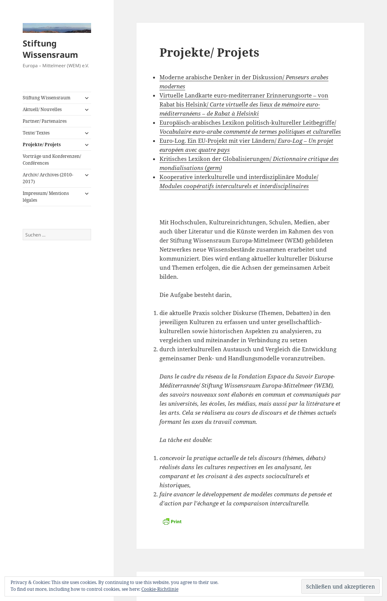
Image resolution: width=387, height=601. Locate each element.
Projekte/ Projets (42, 144)
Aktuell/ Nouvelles (42, 109)
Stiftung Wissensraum (50, 48)
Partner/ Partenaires (45, 121)
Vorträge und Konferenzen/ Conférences (52, 159)
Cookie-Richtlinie (159, 589)
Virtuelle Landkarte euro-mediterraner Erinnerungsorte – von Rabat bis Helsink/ (243, 104)
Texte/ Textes (36, 133)
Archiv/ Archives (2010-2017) (48, 178)
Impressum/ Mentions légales (46, 196)
